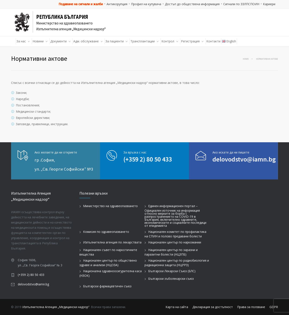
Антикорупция (117, 4)
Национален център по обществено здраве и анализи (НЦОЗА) (108, 262)
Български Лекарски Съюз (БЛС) (171, 271)
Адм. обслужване (86, 41)
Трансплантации (142, 41)
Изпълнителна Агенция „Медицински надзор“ (55, 307)
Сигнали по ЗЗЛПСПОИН (241, 4)
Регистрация (190, 41)
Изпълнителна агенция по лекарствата (112, 242)
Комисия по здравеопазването (106, 232)
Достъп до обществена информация (192, 4)
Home (246, 59)
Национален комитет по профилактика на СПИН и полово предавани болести (175, 234)
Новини (38, 41)
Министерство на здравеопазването (110, 206)
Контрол (167, 41)
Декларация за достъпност (212, 307)
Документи (58, 41)
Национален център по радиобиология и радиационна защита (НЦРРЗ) (176, 262)
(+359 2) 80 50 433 (147, 159)
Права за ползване (251, 307)
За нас (21, 41)
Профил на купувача (146, 4)
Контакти (213, 41)
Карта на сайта (177, 307)
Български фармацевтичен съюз (107, 286)
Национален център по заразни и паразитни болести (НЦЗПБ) (171, 252)
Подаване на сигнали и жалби (81, 4)
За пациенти (114, 41)
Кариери (269, 4)
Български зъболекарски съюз (171, 279)
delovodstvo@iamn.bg (232, 159)
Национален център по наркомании (174, 242)
